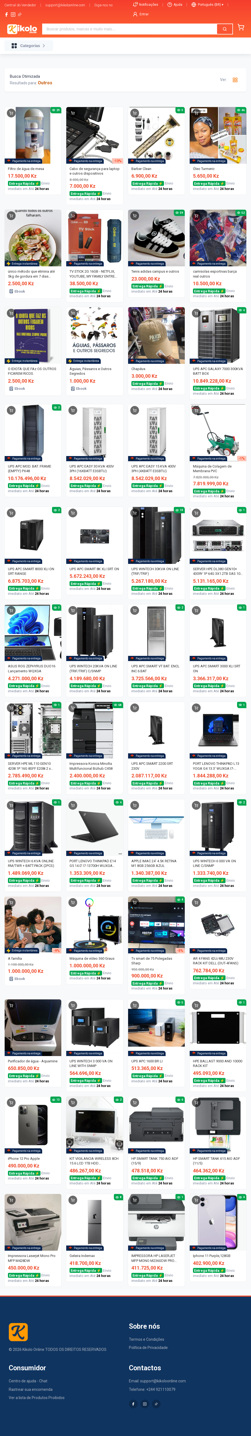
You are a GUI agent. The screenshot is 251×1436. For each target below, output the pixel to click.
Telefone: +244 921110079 (152, 1389)
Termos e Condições (146, 1339)
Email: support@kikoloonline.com (157, 1381)
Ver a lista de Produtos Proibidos (37, 1397)
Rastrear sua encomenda (31, 1389)
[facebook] (6, 14)
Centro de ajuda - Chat (28, 1381)
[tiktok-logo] (20, 14)
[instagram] (13, 14)
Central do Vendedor (20, 5)
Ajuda (175, 4)
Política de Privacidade (148, 1347)
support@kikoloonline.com (65, 5)
